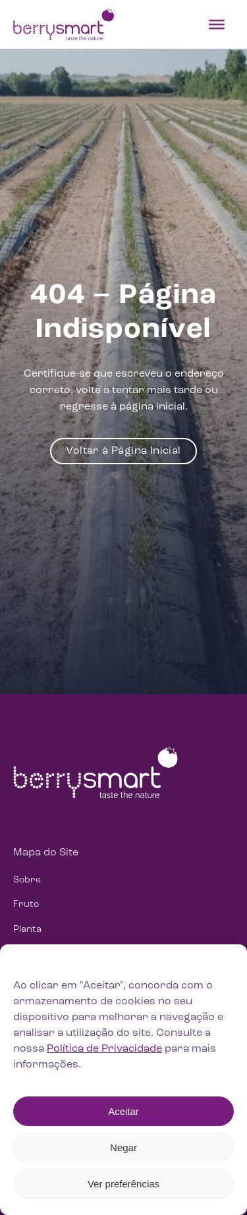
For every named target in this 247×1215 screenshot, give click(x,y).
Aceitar (123, 1111)
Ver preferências (123, 1183)
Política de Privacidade (104, 1049)
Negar (123, 1147)
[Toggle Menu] (217, 24)
